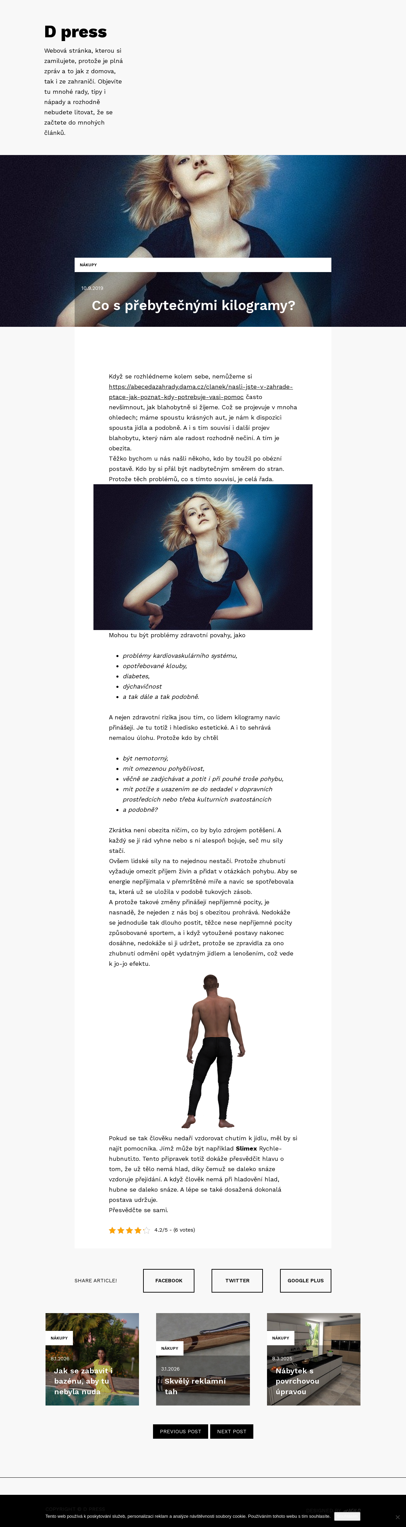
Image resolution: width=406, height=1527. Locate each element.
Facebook (168, 1281)
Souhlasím (347, 1516)
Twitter (237, 1281)
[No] (397, 1517)
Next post (231, 1431)
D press (75, 31)
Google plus (306, 1281)
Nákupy (88, 264)
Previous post (180, 1431)
